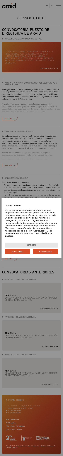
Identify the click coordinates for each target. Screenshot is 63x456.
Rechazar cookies (45, 251)
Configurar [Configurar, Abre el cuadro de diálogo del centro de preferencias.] (31, 245)
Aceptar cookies (18, 251)
